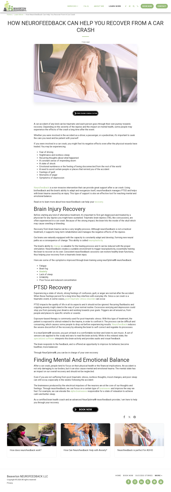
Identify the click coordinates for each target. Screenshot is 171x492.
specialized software (44, 338)
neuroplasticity (96, 240)
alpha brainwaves (79, 391)
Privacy (10, 483)
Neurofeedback (41, 187)
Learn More (18, 15)
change (56, 246)
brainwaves (104, 388)
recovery (99, 202)
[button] (73, 6)
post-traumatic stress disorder (80, 299)
